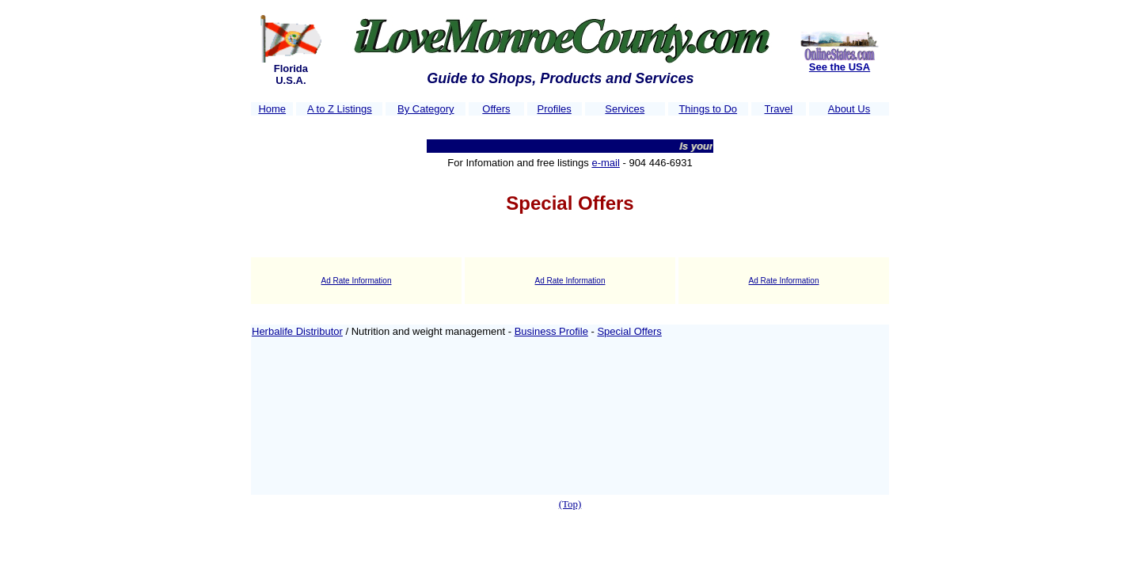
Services (624, 109)
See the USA (839, 67)
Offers (496, 109)
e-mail (605, 163)
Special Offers (629, 331)
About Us (849, 109)
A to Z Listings (339, 109)
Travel (779, 109)
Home (272, 109)
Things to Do (707, 109)
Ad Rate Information (356, 280)
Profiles (554, 109)
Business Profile (551, 331)
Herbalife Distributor (297, 331)
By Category (425, 109)
